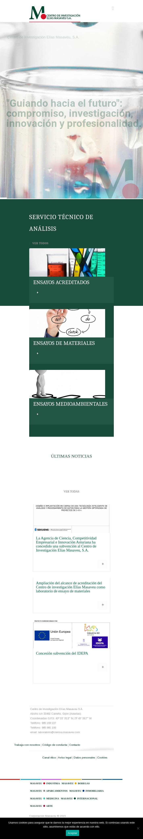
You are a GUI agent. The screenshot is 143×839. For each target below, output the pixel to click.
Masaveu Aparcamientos (49, 790)
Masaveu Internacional (79, 798)
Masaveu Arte (41, 806)
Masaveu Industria (45, 783)
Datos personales (84, 757)
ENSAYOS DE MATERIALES (64, 343)
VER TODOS (40, 243)
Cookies (102, 757)
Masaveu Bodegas (76, 783)
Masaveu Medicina (44, 798)
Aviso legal (65, 757)
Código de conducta (54, 744)
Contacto (74, 744)
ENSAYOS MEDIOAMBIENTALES (70, 404)
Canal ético (49, 757)
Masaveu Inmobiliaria (86, 790)
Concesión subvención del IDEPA (62, 653)
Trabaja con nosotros (27, 744)
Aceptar (72, 833)
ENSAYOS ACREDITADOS (61, 282)
